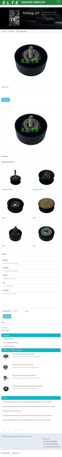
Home (4, 31)
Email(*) (5, 275)
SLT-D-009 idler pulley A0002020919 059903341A (27, 386)
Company (6, 267)
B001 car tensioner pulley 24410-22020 (23, 375)
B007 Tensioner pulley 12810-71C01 (22, 364)
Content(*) (6, 290)
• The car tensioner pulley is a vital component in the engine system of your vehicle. (27, 402)
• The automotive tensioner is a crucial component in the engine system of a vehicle (27, 415)
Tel (4, 283)
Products (11, 31)
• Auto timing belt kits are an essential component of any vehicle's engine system (26, 420)
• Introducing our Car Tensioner (11, 411)
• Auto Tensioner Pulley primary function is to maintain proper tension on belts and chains (28, 406)
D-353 (7, 330)
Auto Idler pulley (9, 346)
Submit (7, 316)
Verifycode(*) (7, 311)
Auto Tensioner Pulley (10, 342)
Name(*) (5, 260)
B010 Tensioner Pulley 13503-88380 (23, 354)
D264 (5, 327)
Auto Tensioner (8, 339)
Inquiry (5, 100)
